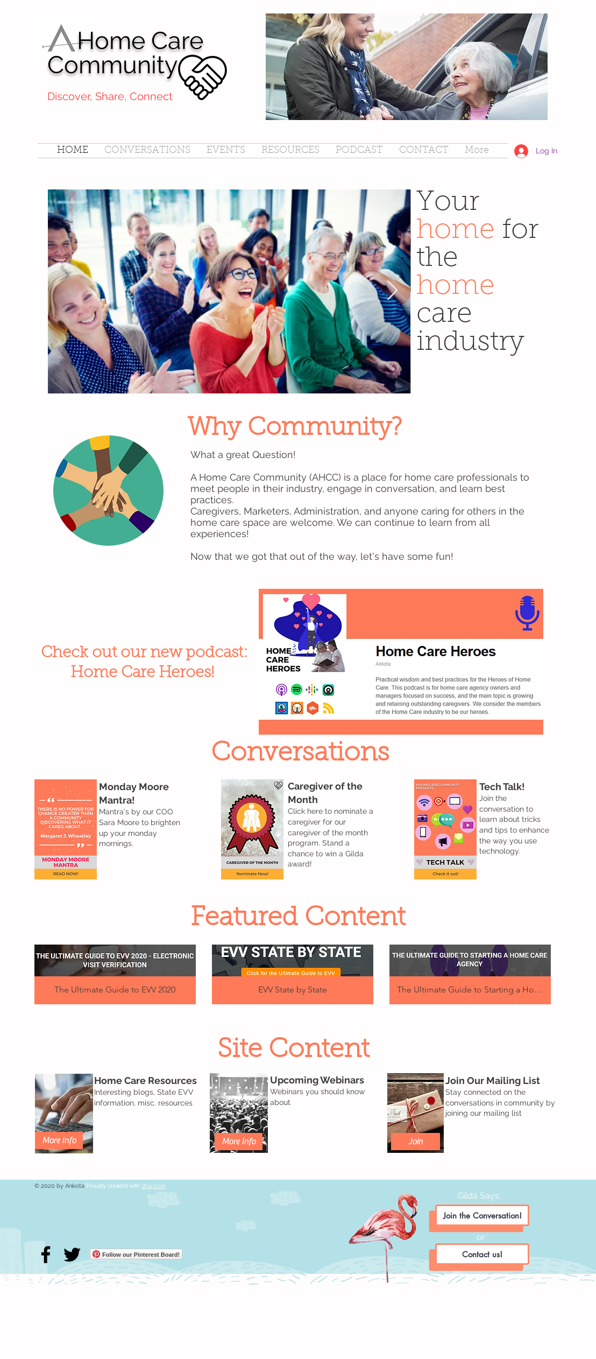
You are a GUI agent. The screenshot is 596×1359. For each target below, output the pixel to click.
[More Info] (238, 1141)
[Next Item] (392, 290)
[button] (115, 974)
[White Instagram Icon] (508, 1322)
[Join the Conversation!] (482, 1215)
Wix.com (153, 1185)
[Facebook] (45, 1254)
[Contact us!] (482, 1254)
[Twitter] (72, 1254)
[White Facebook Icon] (486, 1322)
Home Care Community (125, 52)
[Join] (415, 1141)
